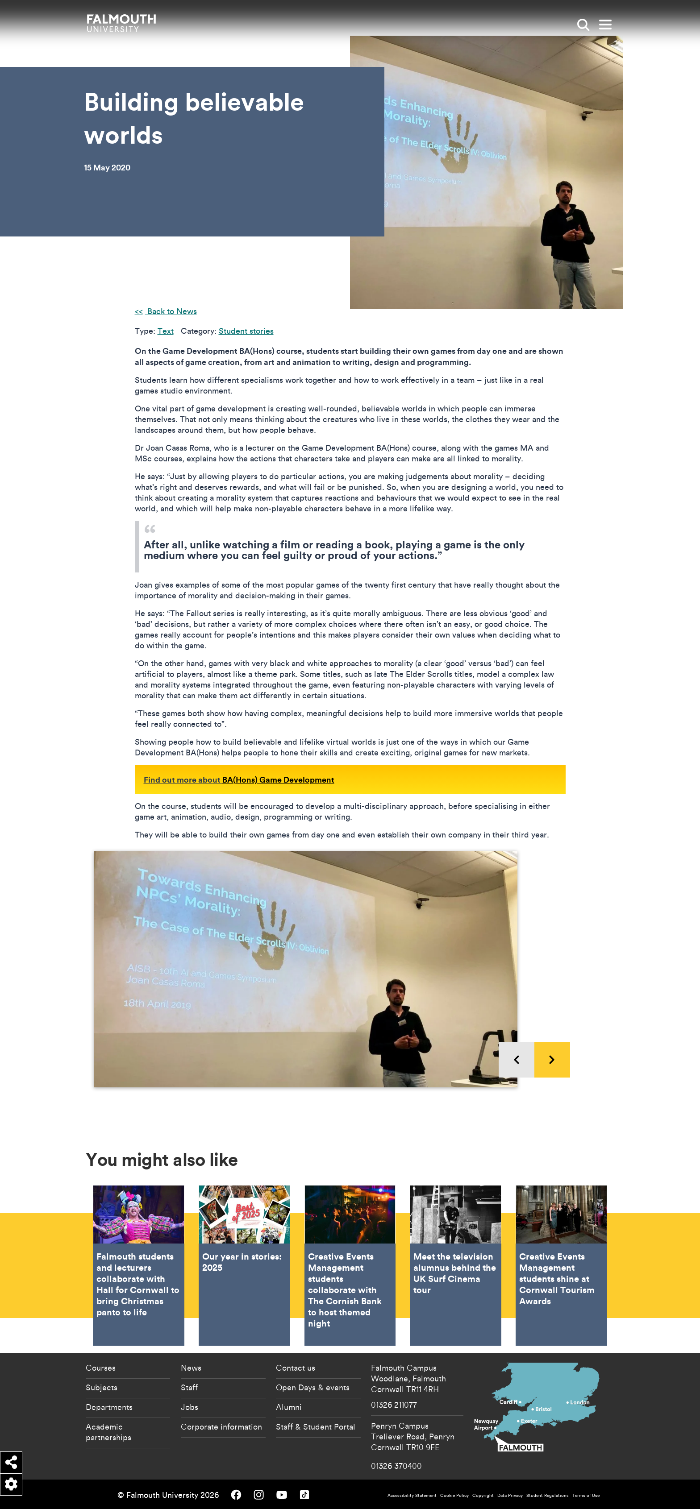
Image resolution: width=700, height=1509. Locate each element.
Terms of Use (586, 1495)
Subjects (101, 1387)
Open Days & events (313, 1387)
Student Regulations (547, 1495)
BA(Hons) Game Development (278, 779)
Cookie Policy (454, 1495)
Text (166, 331)
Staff (189, 1387)
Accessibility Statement (412, 1495)
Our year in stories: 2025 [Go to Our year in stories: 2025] (244, 1265)
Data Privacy (510, 1495)
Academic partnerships (108, 1432)
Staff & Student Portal (315, 1426)
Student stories (246, 331)
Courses (101, 1367)
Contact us (295, 1367)
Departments (109, 1407)
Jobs (189, 1407)
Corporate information (221, 1426)
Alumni (289, 1407)
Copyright (483, 1495)
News (191, 1367)
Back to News (171, 311)
